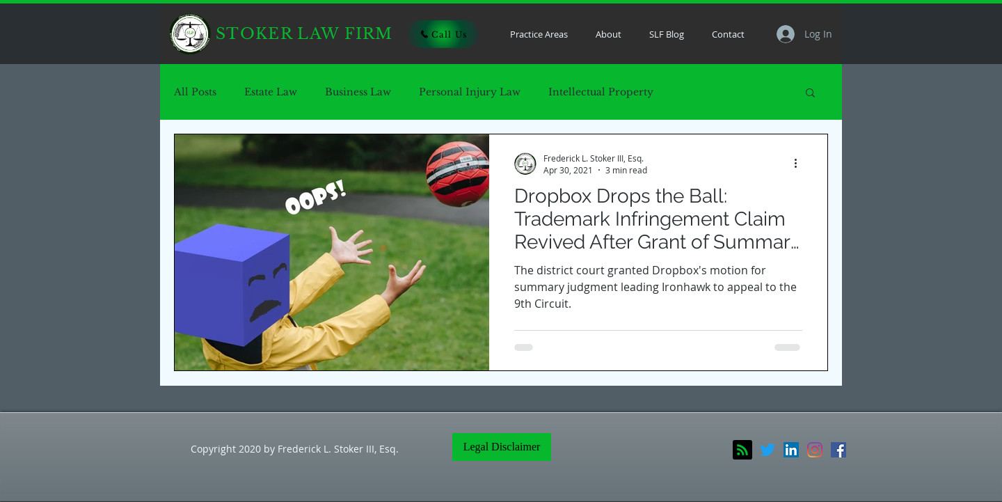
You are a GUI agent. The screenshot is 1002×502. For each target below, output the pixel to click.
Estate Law (270, 92)
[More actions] (800, 163)
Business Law (358, 92)
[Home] (190, 34)
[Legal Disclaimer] (501, 447)
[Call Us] (443, 34)
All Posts (195, 92)
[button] (810, 93)
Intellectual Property (600, 92)
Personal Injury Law (469, 92)
